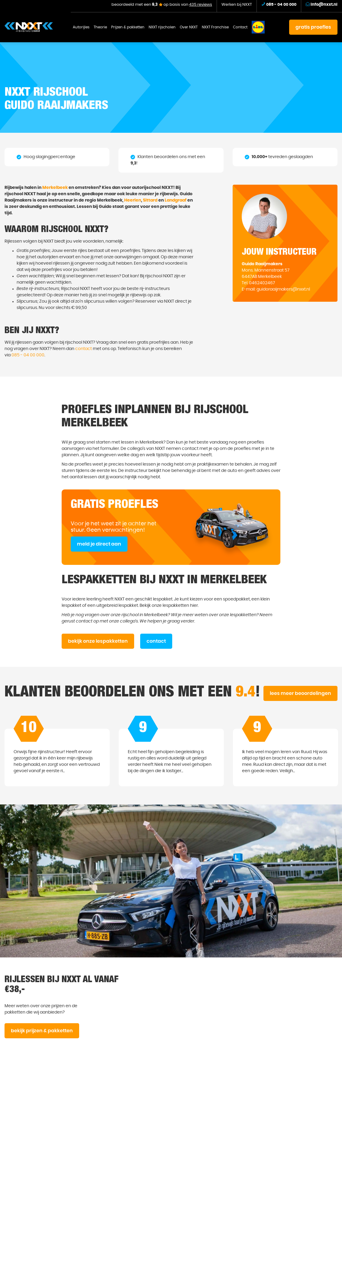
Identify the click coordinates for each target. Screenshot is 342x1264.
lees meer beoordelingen (300, 693)
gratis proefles (313, 27)
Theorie (100, 27)
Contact (240, 27)
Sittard (150, 200)
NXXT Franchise (215, 27)
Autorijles (81, 27)
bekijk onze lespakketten (98, 641)
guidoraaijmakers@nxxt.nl (283, 289)
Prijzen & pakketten (127, 27)
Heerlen (132, 200)
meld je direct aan (99, 544)
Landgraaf (175, 200)
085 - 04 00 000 (27, 355)
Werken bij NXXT (236, 5)
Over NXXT (189, 27)
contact (83, 349)
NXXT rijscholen (162, 27)
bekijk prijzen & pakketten (42, 1030)
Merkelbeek (55, 188)
